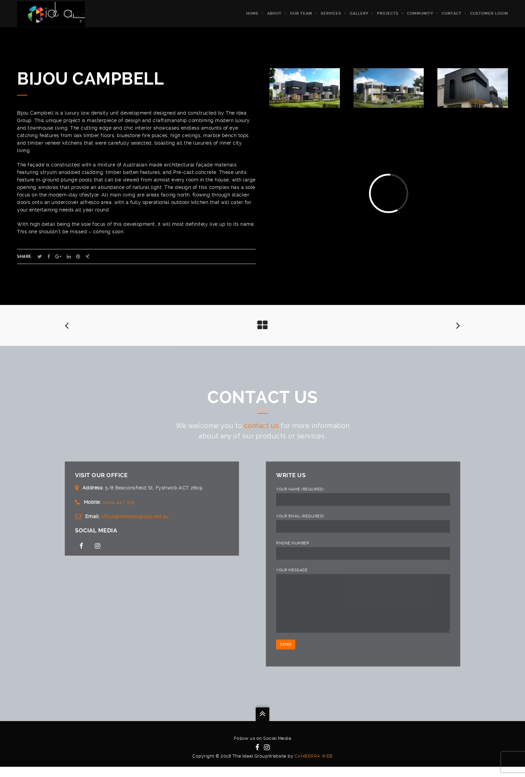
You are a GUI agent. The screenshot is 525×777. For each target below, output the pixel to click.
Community (420, 13)
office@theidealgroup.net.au (135, 516)
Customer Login (489, 13)
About (274, 13)
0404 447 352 (119, 502)
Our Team (301, 13)
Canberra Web (314, 766)
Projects (388, 13)
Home (252, 13)
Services (331, 13)
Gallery (359, 13)
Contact (452, 13)
